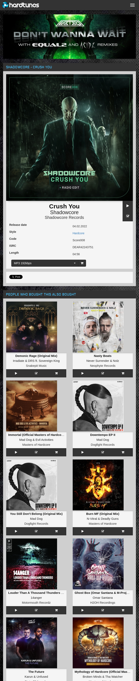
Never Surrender (97, 360)
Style (12, 231)
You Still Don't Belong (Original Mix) (36, 513)
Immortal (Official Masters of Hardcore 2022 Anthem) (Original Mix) (57, 434)
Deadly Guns (110, 518)
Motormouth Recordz (36, 602)
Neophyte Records (102, 365)
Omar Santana (103, 597)
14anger (36, 597)
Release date (18, 224)
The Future (36, 671)
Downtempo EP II (102, 434)
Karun (29, 676)
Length (14, 252)
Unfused (42, 676)
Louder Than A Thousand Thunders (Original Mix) (44, 592)
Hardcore (79, 233)
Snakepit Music (36, 365)
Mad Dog (25, 439)
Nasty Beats (102, 356)
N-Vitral (92, 518)
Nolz (116, 360)
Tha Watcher (114, 676)
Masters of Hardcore (36, 444)
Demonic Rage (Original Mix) (36, 356)
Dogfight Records (103, 444)
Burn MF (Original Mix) (102, 513)
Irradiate (18, 360)
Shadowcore (64, 212)
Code (12, 238)
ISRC (12, 245)
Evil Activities (44, 439)
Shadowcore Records (64, 217)
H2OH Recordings (102, 602)
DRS (31, 360)
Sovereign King (49, 360)
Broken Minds (92, 676)
